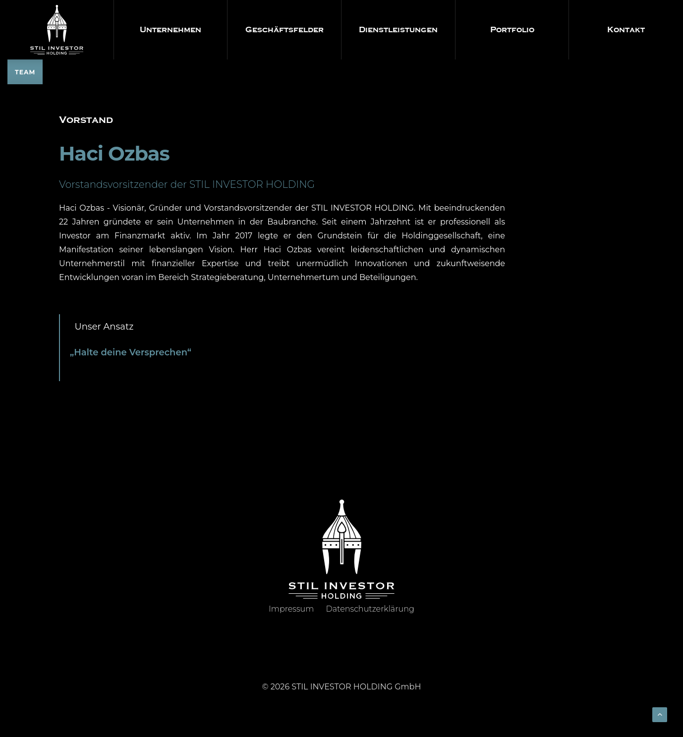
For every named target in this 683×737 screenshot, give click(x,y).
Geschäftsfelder (284, 30)
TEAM (25, 72)
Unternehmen (170, 30)
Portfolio (512, 30)
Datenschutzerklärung (370, 609)
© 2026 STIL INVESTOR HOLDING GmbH (341, 686)
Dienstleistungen (398, 30)
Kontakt (626, 30)
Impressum (291, 609)
